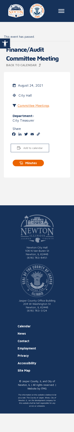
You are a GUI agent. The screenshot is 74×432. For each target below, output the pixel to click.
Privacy (23, 355)
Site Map (24, 370)
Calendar (24, 326)
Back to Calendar (23, 65)
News (22, 333)
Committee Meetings (33, 106)
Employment (27, 348)
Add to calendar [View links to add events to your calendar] (33, 148)
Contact (23, 341)
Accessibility (27, 363)
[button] (5, 43)
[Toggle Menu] (61, 11)
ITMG (44, 388)
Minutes (28, 163)
